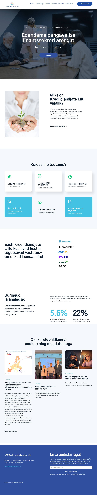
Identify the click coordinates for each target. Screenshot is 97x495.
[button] (33, 4)
